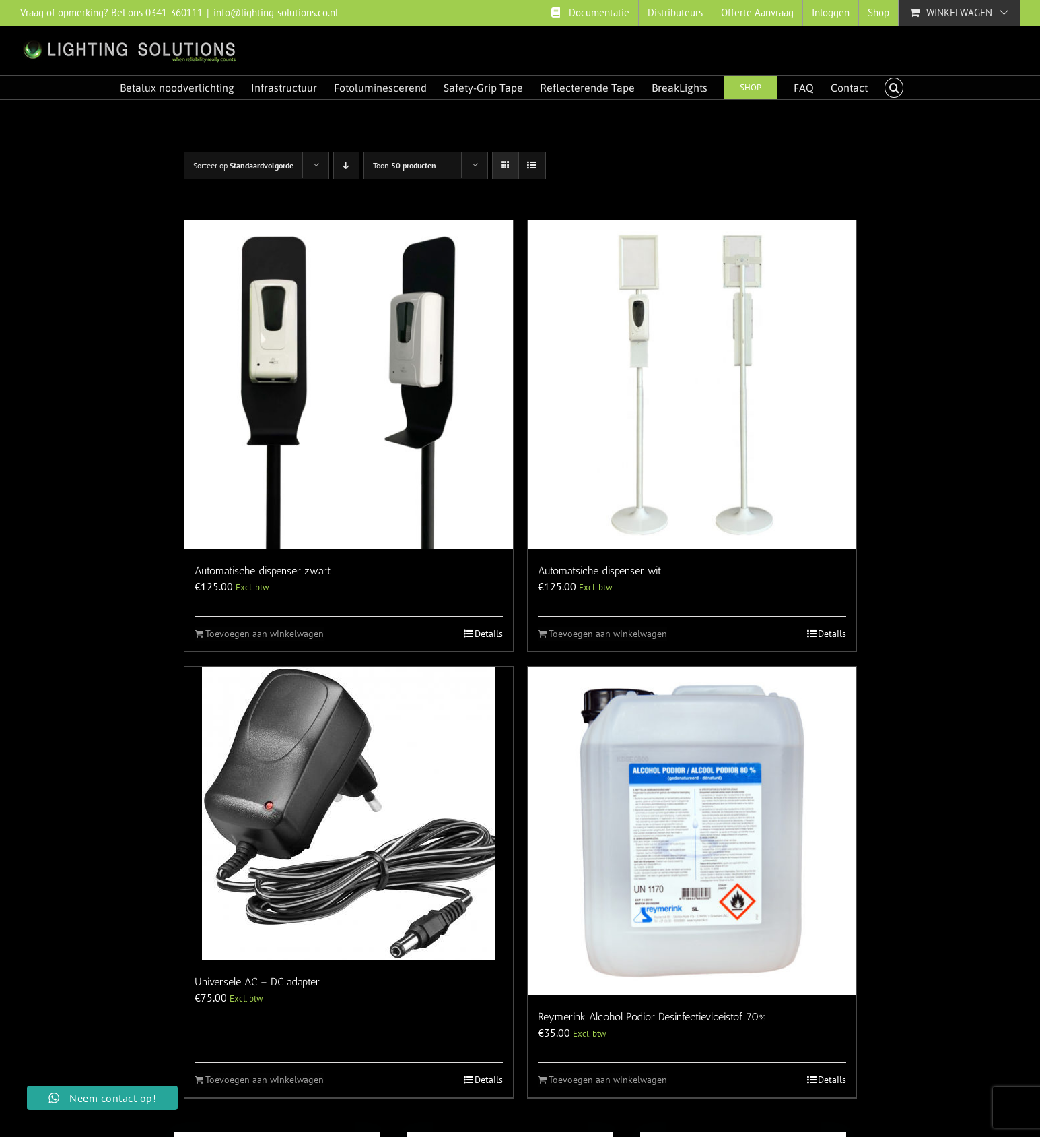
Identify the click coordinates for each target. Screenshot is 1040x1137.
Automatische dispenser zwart (263, 570)
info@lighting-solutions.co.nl (275, 12)
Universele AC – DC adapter (257, 981)
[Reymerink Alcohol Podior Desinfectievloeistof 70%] (692, 831)
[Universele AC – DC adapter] (348, 813)
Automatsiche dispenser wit (599, 570)
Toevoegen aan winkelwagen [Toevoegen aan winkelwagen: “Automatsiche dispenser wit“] (608, 633)
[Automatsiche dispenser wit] (692, 384)
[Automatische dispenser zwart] (348, 384)
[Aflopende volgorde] (346, 165)
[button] (894, 87)
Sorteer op (243, 165)
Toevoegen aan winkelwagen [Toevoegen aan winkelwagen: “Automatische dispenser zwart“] (264, 633)
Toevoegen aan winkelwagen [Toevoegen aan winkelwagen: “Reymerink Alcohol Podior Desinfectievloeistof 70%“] (608, 1080)
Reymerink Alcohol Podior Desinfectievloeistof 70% (651, 1016)
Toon (404, 165)
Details (489, 633)
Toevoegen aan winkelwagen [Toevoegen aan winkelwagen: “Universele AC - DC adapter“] (264, 1080)
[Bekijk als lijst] (532, 165)
